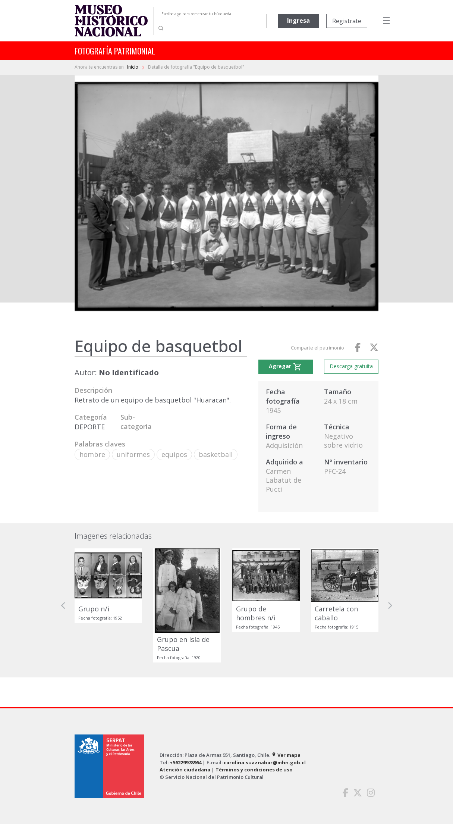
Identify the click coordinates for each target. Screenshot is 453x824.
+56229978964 (185, 762)
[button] (63, 605)
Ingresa (298, 20)
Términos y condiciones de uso (254, 769)
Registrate (346, 21)
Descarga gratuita (351, 366)
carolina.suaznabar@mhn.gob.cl (265, 762)
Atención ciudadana (185, 769)
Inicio (133, 67)
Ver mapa (286, 755)
